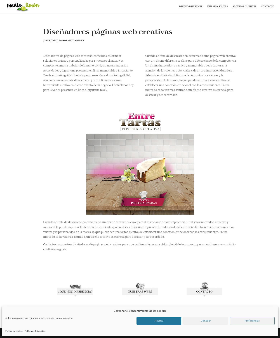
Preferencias (252, 320)
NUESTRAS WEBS (217, 6)
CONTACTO (267, 6)
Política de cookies (14, 331)
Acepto (159, 320)
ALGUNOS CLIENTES (244, 6)
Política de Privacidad (35, 331)
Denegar (206, 320)
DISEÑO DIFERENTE (191, 6)
